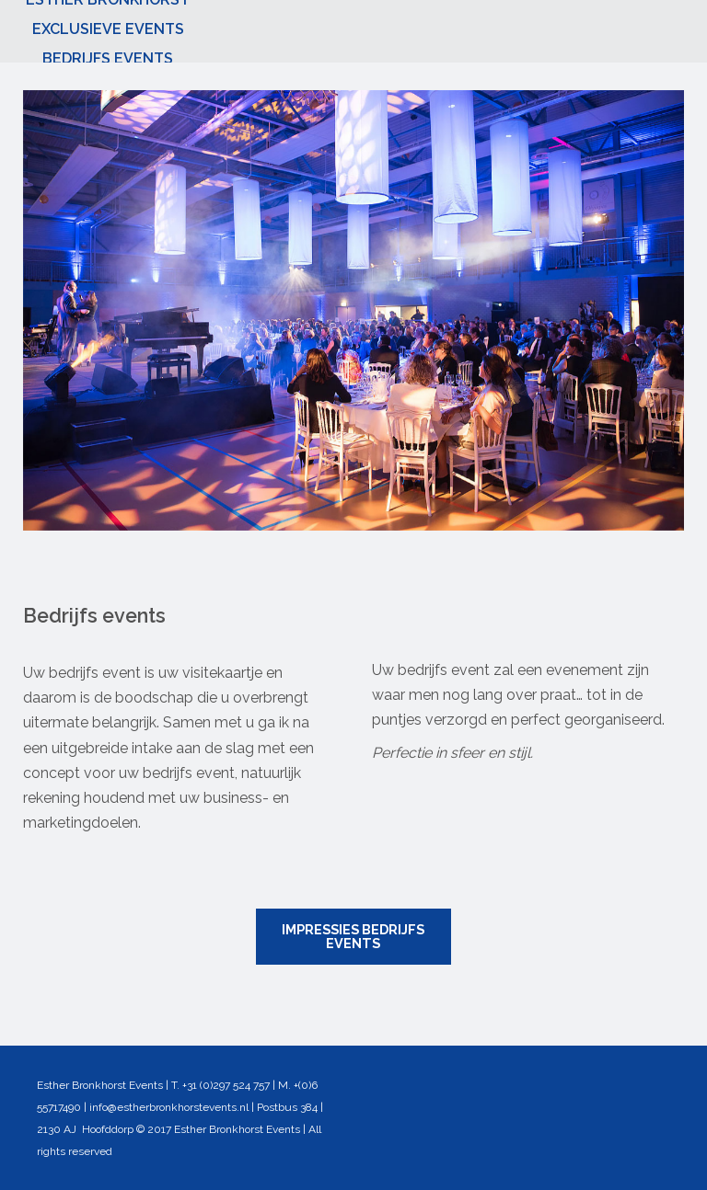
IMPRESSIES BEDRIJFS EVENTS (353, 935)
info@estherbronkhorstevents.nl (169, 1107)
